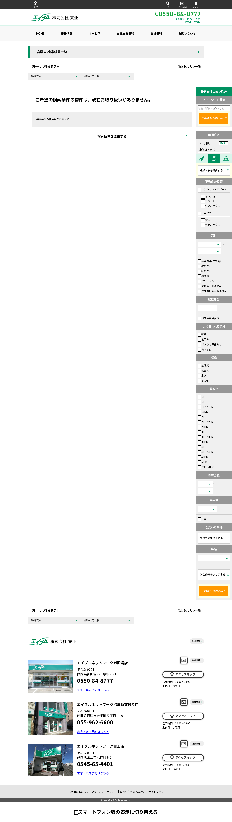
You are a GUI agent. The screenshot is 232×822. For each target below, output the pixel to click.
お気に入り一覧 (189, 66)
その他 (203, 380)
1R (201, 397)
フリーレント (207, 281)
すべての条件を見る (211, 537)
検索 (167, 4)
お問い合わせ (182, 4)
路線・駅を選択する (211, 170)
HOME (35, 4)
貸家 (205, 220)
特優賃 (203, 276)
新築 (202, 519)
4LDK (203, 457)
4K (201, 447)
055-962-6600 (95, 722)
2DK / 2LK (205, 422)
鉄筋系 (203, 365)
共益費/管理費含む (210, 261)
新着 (202, 334)
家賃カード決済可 (210, 286)
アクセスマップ (182, 674)
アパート (208, 201)
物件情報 (66, 33)
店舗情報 (196, 660)
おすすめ (205, 349)
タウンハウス (210, 205)
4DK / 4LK (205, 452)
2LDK (203, 427)
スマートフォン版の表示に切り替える (118, 811)
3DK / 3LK (205, 437)
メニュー (196, 4)
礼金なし (205, 271)
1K (201, 402)
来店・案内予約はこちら (93, 690)
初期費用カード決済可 (212, 291)
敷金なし (205, 266)
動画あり (205, 339)
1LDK (203, 412)
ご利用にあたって (78, 792)
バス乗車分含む (208, 318)
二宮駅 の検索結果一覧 (50, 52)
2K (201, 417)
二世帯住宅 (206, 467)
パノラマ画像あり (210, 344)
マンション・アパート (212, 189)
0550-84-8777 (95, 680)
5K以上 (204, 462)
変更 (223, 143)
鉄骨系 (203, 370)
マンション (209, 196)
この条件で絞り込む (213, 118)
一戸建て (205, 213)
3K (201, 432)
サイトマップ (156, 792)
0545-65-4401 (95, 763)
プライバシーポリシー (104, 792)
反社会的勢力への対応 (132, 792)
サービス (94, 33)
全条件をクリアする (212, 574)
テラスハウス (210, 224)
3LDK (203, 442)
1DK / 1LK (205, 407)
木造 (202, 375)
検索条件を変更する (112, 136)
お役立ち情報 (125, 33)
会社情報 (156, 33)
